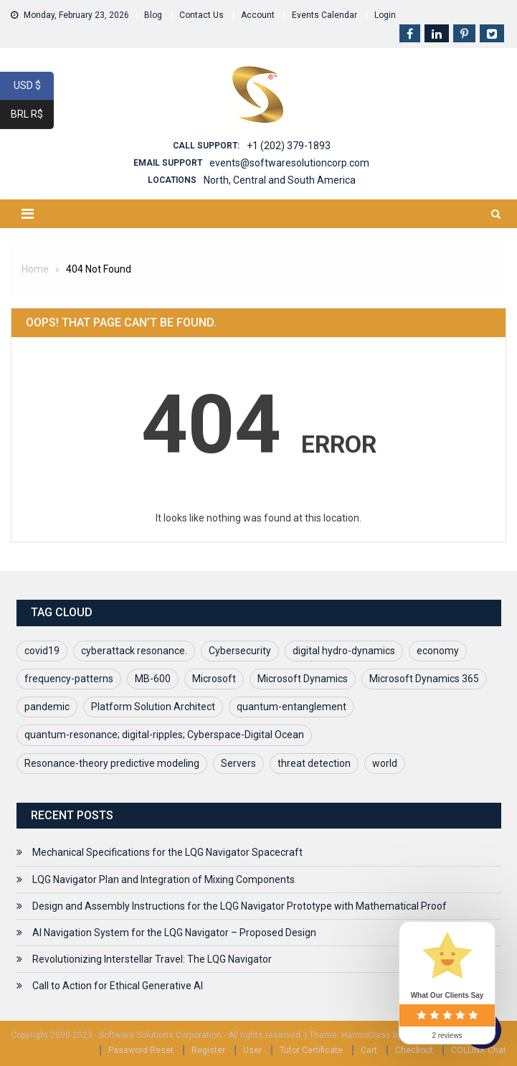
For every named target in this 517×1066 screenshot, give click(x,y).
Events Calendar (324, 15)
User (252, 1050)
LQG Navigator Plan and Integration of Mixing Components (163, 879)
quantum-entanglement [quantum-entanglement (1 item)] (291, 706)
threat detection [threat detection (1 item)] (314, 763)
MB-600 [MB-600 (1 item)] (153, 678)
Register (208, 1050)
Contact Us (201, 15)
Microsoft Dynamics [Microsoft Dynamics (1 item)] (302, 678)
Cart (369, 1050)
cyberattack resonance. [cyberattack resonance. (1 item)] (134, 650)
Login (385, 15)
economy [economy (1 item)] (438, 650)
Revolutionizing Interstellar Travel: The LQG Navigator (152, 959)
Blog (153, 15)
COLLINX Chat (478, 1050)
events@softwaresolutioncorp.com (289, 163)
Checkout (414, 1050)
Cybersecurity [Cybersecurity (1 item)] (240, 650)
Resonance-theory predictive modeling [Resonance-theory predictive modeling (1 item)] (111, 763)
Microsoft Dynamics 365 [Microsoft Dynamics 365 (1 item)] (424, 678)
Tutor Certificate (311, 1050)
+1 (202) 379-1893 (289, 146)
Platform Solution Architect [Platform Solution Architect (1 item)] (153, 706)
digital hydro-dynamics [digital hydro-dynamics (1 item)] (344, 650)
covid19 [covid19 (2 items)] (42, 650)
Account (258, 15)
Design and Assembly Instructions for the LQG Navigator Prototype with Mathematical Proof (239, 906)
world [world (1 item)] (384, 763)
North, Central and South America (280, 180)
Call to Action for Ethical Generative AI (117, 985)
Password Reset (141, 1050)
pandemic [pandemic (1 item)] (47, 706)
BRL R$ (32, 114)
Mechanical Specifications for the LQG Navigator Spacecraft (167, 852)
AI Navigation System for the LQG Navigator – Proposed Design (174, 932)
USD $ (34, 86)
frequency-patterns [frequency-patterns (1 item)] (68, 678)
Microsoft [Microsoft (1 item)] (214, 678)
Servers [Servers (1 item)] (238, 763)
